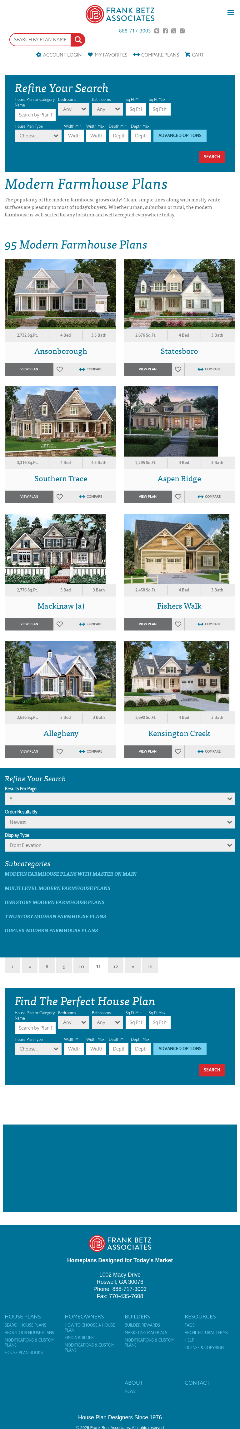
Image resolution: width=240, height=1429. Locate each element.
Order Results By (21, 812)
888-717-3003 (135, 30)
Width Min (73, 126)
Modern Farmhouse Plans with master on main (71, 874)
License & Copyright (205, 1347)
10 (81, 966)
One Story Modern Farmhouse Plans (54, 902)
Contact (197, 1382)
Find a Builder (79, 1337)
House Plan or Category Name (35, 102)
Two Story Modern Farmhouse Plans (55, 916)
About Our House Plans (29, 1332)
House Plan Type (29, 126)
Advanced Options (180, 136)
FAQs (190, 1325)
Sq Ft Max (157, 99)
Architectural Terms (206, 1332)
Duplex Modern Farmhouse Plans (51, 930)
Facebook (165, 30)
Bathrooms (101, 99)
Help (189, 1340)
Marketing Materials (146, 1332)
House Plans (23, 1316)
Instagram (182, 30)
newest (18, 822)
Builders (137, 1316)
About (134, 1382)
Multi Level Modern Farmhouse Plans (57, 888)
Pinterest (156, 30)
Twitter (173, 30)
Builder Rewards (142, 1325)
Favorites (111, 55)
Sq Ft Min (134, 99)
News (130, 1391)
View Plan (29, 369)
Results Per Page (21, 789)
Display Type (17, 835)
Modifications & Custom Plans (29, 1343)
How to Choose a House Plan (90, 1328)
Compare (160, 55)
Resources (200, 1316)
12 (115, 966)
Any (67, 109)
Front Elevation (26, 845)
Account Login (62, 55)
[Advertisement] (120, 1168)
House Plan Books (24, 1352)
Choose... (29, 135)
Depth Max (140, 126)
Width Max (95, 126)
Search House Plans (25, 1325)
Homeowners (84, 1316)
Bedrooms (67, 99)
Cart (198, 55)
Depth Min (118, 126)
